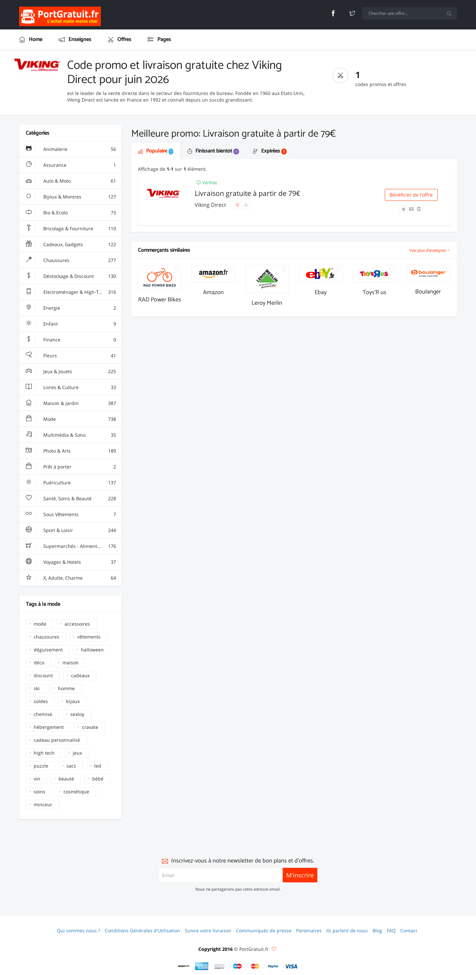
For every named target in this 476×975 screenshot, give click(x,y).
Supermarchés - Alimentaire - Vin (71, 546)
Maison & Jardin (71, 403)
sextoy (77, 714)
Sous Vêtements (71, 514)
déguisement (48, 649)
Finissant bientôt (213, 151)
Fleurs (71, 356)
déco (39, 662)
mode (40, 624)
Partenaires (309, 930)
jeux (77, 753)
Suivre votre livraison (208, 930)
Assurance (71, 165)
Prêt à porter (71, 467)
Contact (408, 930)
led (97, 766)
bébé (97, 779)
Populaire (155, 151)
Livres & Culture (71, 387)
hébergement (49, 727)
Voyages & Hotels (71, 562)
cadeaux (80, 675)
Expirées (270, 151)
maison (70, 662)
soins (39, 791)
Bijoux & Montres (71, 197)
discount (43, 675)
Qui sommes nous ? (78, 930)
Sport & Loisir (71, 530)
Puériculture (71, 483)
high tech (44, 753)
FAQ (391, 930)
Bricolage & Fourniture (71, 229)
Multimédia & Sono (71, 435)
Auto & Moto (71, 181)
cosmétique (76, 791)
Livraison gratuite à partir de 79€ (247, 193)
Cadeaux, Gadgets (71, 244)
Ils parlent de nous (347, 930)
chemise (43, 714)
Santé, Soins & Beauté (71, 499)
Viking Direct (211, 204)
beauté (66, 779)
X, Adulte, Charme (71, 578)
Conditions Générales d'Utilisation (142, 930)
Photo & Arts (71, 451)
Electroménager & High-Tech (71, 292)
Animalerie (71, 149)
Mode (71, 419)
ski (37, 688)
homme (66, 688)
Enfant (71, 324)
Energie (71, 308)
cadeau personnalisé (57, 740)
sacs (71, 766)
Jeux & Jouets (71, 371)
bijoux (73, 701)
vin (37, 779)
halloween (92, 649)
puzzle (41, 766)
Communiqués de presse (264, 930)
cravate (90, 727)
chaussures (46, 637)
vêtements (88, 637)
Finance (71, 340)
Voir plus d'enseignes (429, 250)
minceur (43, 804)
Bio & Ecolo (71, 213)
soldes (41, 701)
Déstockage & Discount (71, 276)
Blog (377, 930)
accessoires (77, 624)
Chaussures (71, 260)
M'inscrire (300, 875)
